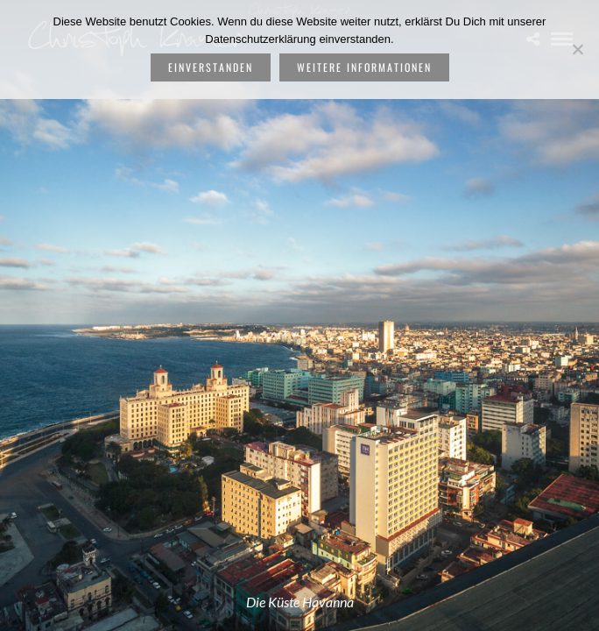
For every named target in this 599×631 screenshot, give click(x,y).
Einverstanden (210, 67)
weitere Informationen (364, 67)
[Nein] (577, 49)
